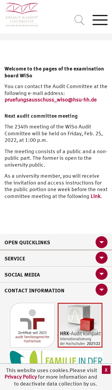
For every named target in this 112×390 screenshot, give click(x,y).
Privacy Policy (21, 377)
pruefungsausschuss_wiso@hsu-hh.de (50, 99)
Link (95, 196)
